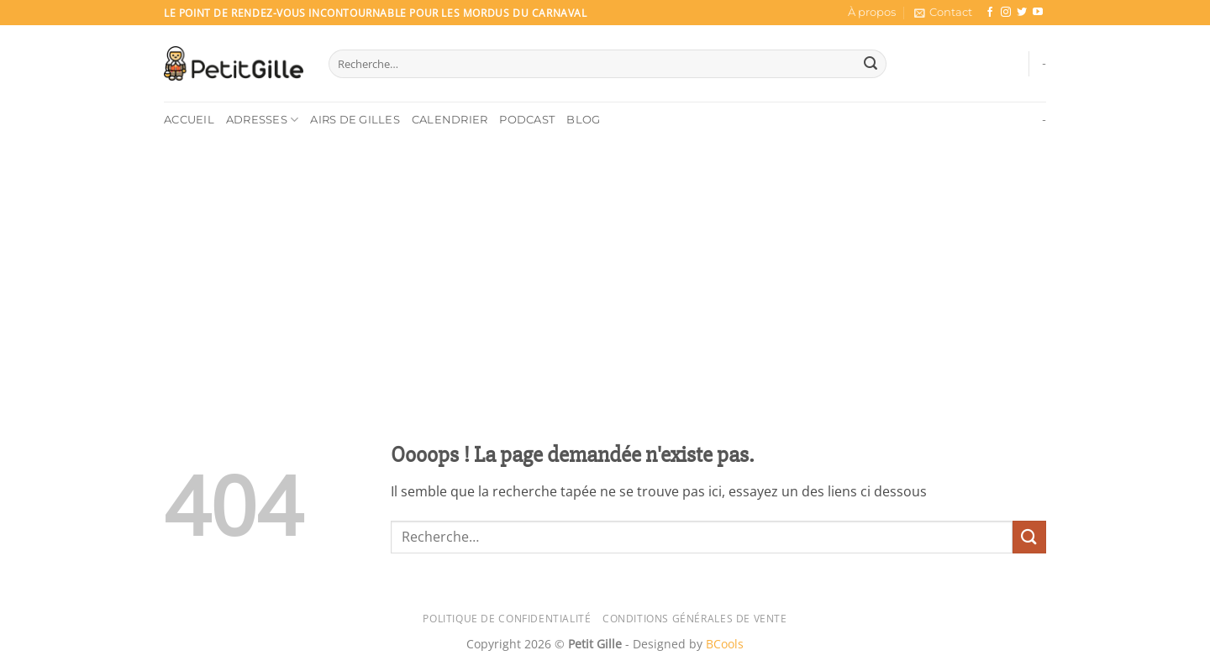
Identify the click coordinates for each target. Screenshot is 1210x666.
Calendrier (450, 119)
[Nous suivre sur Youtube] (1038, 12)
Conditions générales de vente (694, 618)
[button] (943, 12)
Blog (583, 119)
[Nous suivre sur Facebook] (990, 12)
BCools (725, 644)
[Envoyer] (870, 64)
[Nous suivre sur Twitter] (1022, 12)
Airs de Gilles (355, 119)
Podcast (527, 119)
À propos (872, 12)
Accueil (189, 119)
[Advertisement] (605, 263)
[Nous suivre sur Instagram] (1006, 12)
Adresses (262, 120)
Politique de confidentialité (507, 618)
